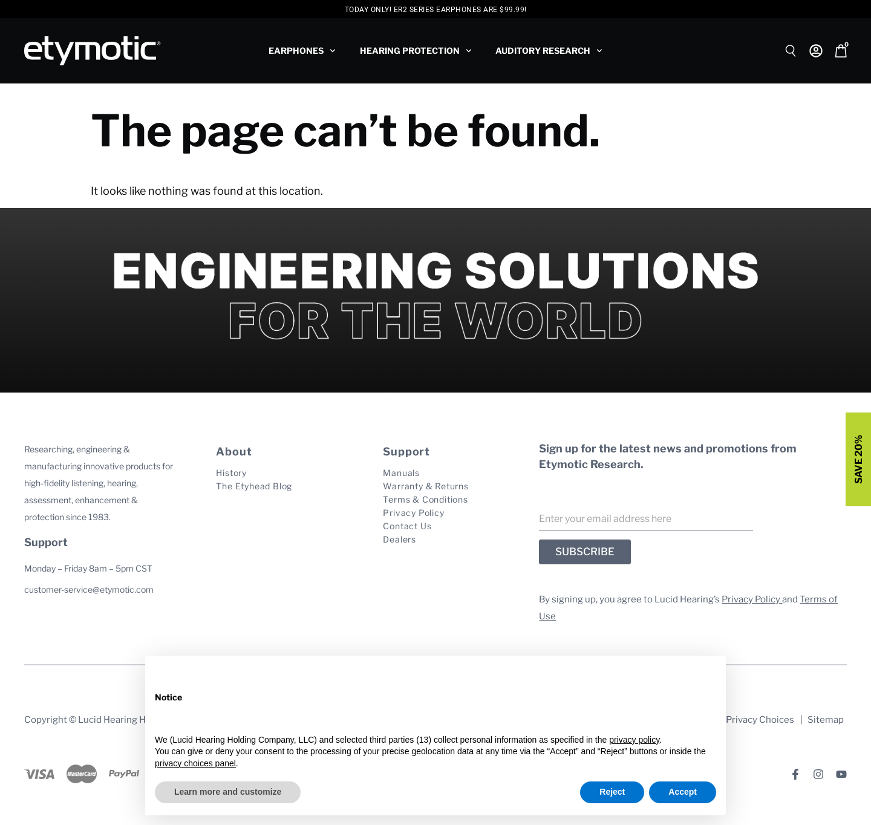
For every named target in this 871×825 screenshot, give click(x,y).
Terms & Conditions (425, 499)
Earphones (302, 51)
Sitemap (825, 719)
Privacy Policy (413, 512)
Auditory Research (548, 51)
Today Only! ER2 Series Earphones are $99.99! (436, 9)
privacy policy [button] (634, 740)
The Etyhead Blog (254, 486)
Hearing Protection (416, 51)
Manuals (401, 473)
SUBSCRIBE (585, 552)
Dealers (399, 539)
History (231, 473)
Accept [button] (682, 792)
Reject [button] (612, 792)
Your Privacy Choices (749, 719)
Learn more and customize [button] (227, 792)
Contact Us (407, 526)
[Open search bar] (791, 49)
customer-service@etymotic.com (89, 589)
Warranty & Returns (425, 486)
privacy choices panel (195, 763)
